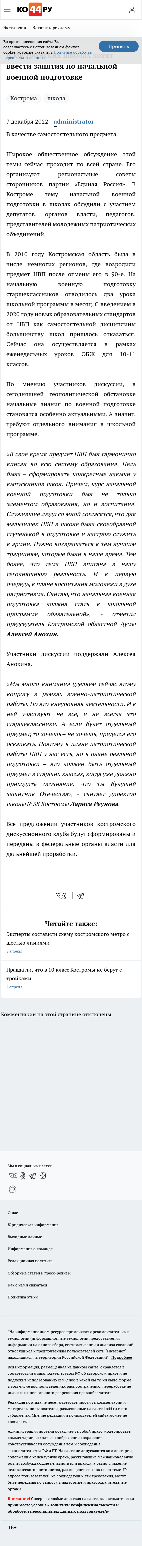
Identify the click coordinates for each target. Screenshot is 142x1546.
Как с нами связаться (27, 1284)
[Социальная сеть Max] (13, 1189)
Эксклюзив (14, 28)
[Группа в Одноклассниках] (23, 1175)
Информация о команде (30, 1248)
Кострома (23, 98)
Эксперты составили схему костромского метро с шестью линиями (71, 943)
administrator (74, 121)
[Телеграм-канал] (33, 1175)
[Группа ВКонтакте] (13, 1175)
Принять (118, 46)
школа (56, 98)
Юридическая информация (33, 1224)
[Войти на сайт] (132, 9)
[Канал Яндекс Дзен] (43, 1175)
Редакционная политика (30, 1260)
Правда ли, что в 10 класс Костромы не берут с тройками (71, 978)
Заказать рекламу (51, 28)
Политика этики (23, 1296)
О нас (13, 1212)
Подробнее (121, 1357)
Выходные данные (25, 1236)
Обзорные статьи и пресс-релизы (39, 1272)
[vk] (62, 895)
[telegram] (82, 895)
